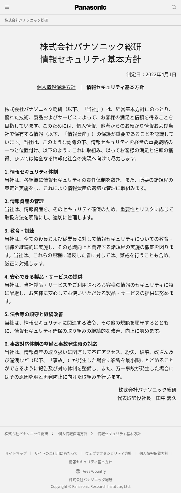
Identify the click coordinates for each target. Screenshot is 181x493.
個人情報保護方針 (56, 86)
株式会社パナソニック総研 (26, 20)
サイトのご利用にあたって (56, 453)
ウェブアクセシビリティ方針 (108, 453)
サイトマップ (16, 453)
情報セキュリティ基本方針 (119, 433)
